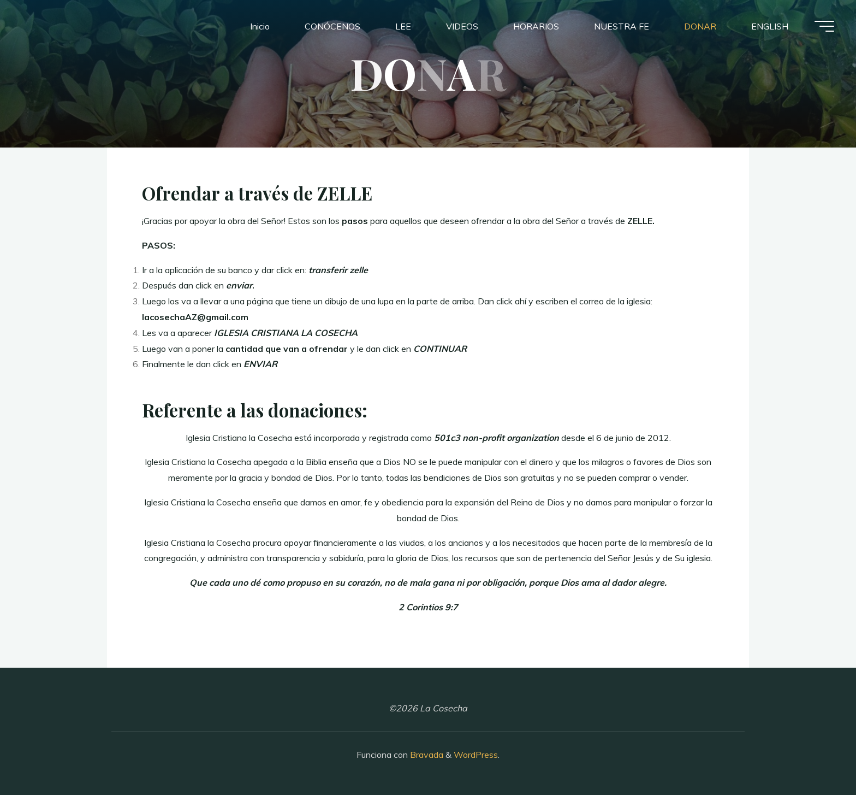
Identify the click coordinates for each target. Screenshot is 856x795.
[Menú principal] (824, 26)
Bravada (425, 754)
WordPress (476, 754)
